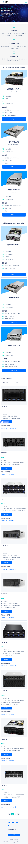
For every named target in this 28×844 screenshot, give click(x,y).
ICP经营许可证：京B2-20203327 (8, 841)
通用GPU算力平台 (14, 142)
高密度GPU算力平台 (14, 190)
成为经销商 (11, 428)
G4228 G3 (4, 739)
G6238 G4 (4, 406)
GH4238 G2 (4, 594)
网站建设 (12, 839)
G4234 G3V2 (4, 642)
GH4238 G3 (4, 545)
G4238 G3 (4, 453)
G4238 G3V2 (4, 785)
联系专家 (3, 428)
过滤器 (5, 382)
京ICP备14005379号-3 (19, 841)
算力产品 (3, 378)
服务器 (7, 378)
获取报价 (13, 119)
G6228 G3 (4, 691)
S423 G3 (3, 499)
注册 (14, 834)
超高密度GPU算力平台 (14, 89)
